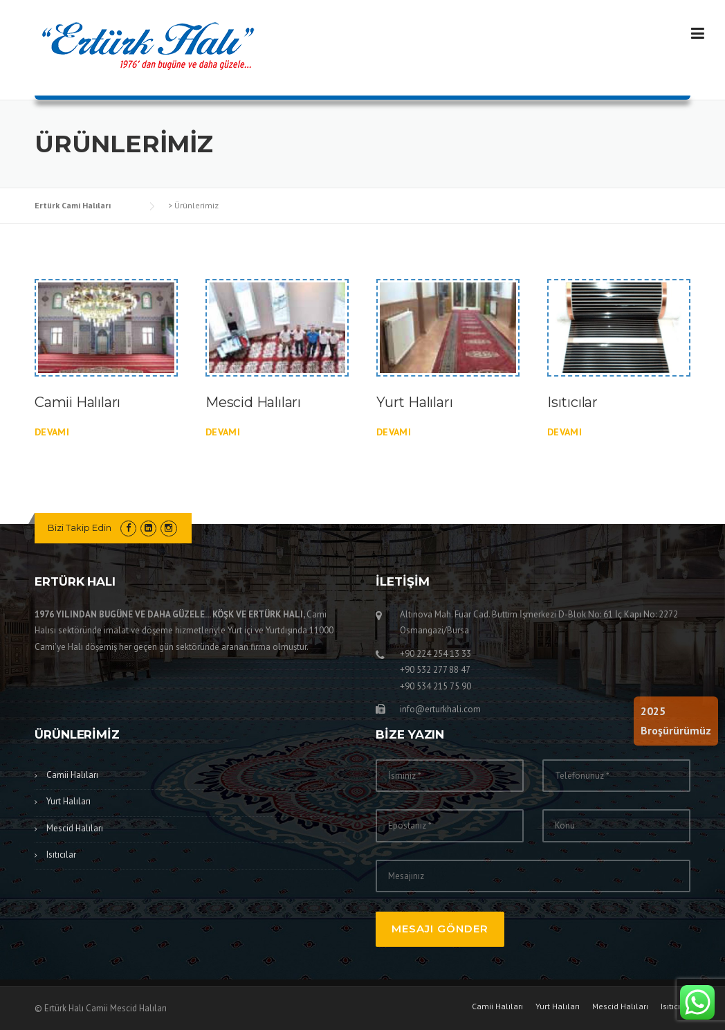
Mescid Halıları (253, 402)
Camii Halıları (77, 402)
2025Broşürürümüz (676, 721)
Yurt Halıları (414, 402)
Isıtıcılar (572, 402)
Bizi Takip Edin (79, 527)
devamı (52, 432)
